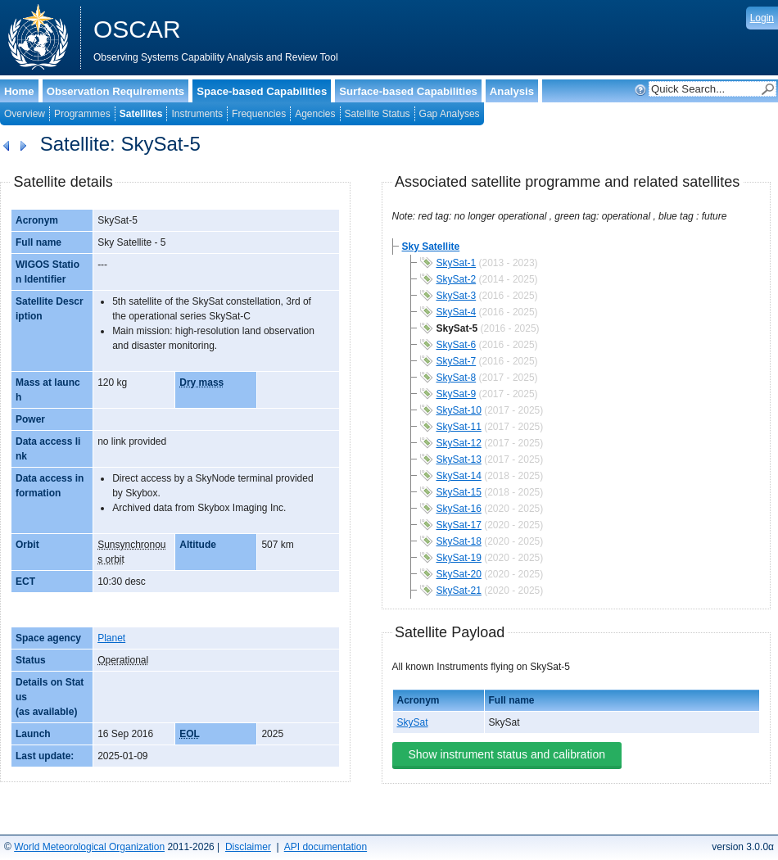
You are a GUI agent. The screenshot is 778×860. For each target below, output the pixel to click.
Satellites (141, 114)
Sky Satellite (431, 246)
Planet (111, 638)
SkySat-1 (456, 263)
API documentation (325, 847)
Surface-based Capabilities (408, 91)
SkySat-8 (456, 377)
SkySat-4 (456, 312)
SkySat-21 (459, 590)
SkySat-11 (459, 426)
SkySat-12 (459, 443)
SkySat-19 (459, 558)
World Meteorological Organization (89, 847)
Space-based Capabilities (262, 91)
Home (19, 91)
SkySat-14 (459, 476)
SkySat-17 (459, 525)
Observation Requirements (116, 91)
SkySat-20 (459, 574)
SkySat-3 (456, 295)
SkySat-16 (459, 508)
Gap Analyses (449, 114)
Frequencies (259, 114)
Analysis (512, 91)
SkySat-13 (459, 459)
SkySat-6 (456, 345)
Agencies (315, 114)
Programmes (82, 114)
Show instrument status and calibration (507, 754)
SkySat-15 (459, 492)
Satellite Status (377, 114)
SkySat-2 (456, 279)
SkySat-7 (456, 361)
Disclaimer (248, 847)
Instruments (197, 114)
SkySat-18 (459, 541)
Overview (24, 114)
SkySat (412, 722)
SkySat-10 (459, 410)
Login (762, 18)
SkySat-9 (456, 394)
